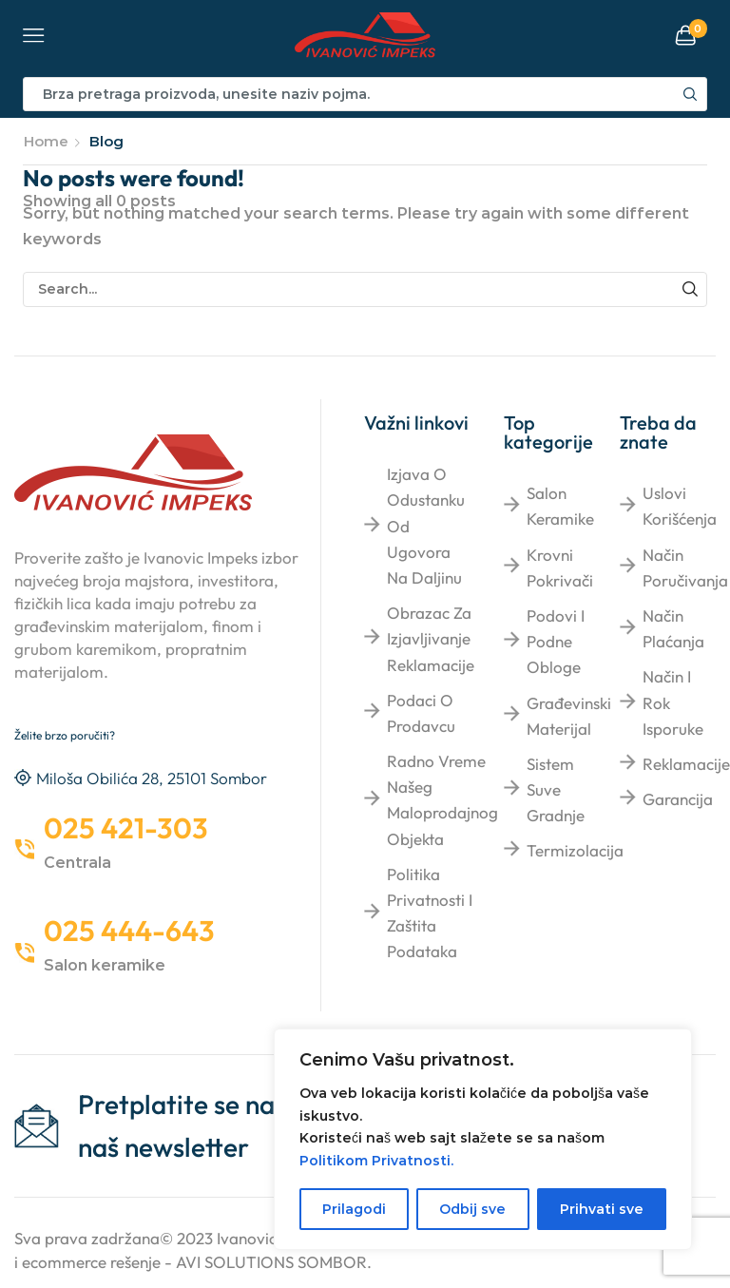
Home (46, 141)
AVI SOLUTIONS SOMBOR (271, 1262)
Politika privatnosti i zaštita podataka (429, 913)
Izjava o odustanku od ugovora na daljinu (426, 525)
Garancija (678, 799)
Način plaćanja (673, 628)
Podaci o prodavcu (421, 713)
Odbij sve (472, 1209)
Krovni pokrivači (560, 567)
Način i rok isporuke (673, 702)
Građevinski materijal (569, 716)
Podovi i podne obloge (556, 641)
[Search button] (690, 94)
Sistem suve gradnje (556, 789)
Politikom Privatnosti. (376, 1160)
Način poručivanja (685, 567)
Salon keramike (560, 506)
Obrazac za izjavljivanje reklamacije (430, 638)
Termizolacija (575, 850)
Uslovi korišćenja (680, 506)
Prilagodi (354, 1209)
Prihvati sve (602, 1209)
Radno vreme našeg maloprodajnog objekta (442, 800)
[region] (483, 1139)
